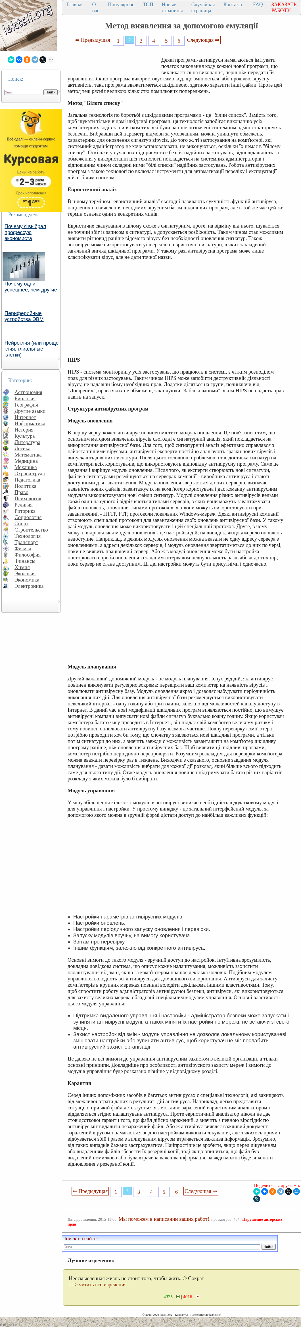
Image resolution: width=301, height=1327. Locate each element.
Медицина (26, 461)
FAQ (258, 4)
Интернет (25, 417)
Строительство (31, 530)
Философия (27, 555)
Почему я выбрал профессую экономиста (25, 232)
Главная (74, 4)
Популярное (121, 4)
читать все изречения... (105, 1285)
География (26, 405)
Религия (23, 505)
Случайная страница (203, 7)
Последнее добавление (205, 1314)
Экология (24, 573)
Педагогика (27, 480)
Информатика (29, 423)
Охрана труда (29, 473)
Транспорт (26, 542)
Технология (27, 536)
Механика (25, 467)
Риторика (24, 511)
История (24, 430)
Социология (28, 517)
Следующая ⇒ (203, 40)
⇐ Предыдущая (92, 40)
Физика (22, 548)
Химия (22, 567)
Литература (27, 442)
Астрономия (28, 392)
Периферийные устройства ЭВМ (24, 316)
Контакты (233, 4)
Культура (24, 436)
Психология (27, 498)
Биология (25, 398)
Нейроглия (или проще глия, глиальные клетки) (32, 349)
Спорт (21, 523)
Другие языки (29, 411)
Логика (22, 448)
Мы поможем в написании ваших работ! (164, 1219)
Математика (28, 455)
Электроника (29, 586)
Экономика (26, 580)
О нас (95, 7)
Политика (25, 486)
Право (21, 492)
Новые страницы (172, 7)
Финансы (24, 561)
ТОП (148, 4)
